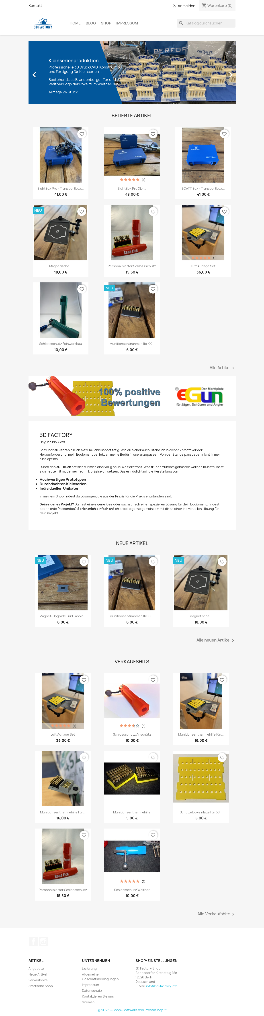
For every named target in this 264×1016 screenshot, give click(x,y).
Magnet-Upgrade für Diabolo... (62, 616)
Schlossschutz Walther (132, 890)
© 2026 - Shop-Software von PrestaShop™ (132, 1010)
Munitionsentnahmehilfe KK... (132, 344)
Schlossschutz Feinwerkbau (60, 344)
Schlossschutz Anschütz (132, 734)
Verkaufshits (38, 980)
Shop (106, 23)
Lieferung (89, 968)
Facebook (33, 941)
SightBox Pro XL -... (132, 188)
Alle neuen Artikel (216, 640)
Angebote (36, 968)
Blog (91, 23)
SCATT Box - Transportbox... (203, 188)
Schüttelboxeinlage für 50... (201, 812)
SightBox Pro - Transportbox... (60, 188)
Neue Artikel (38, 974)
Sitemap (88, 1002)
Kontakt (35, 5)
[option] (132, 72)
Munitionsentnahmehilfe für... (201, 734)
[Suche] (206, 23)
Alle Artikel (223, 368)
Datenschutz (92, 990)
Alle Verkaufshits (216, 914)
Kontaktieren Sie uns (98, 996)
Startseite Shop (41, 986)
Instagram (43, 941)
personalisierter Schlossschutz (132, 266)
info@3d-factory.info (162, 986)
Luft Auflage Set (203, 266)
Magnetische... (60, 266)
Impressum (127, 23)
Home (75, 23)
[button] (44, 72)
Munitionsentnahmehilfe (132, 812)
